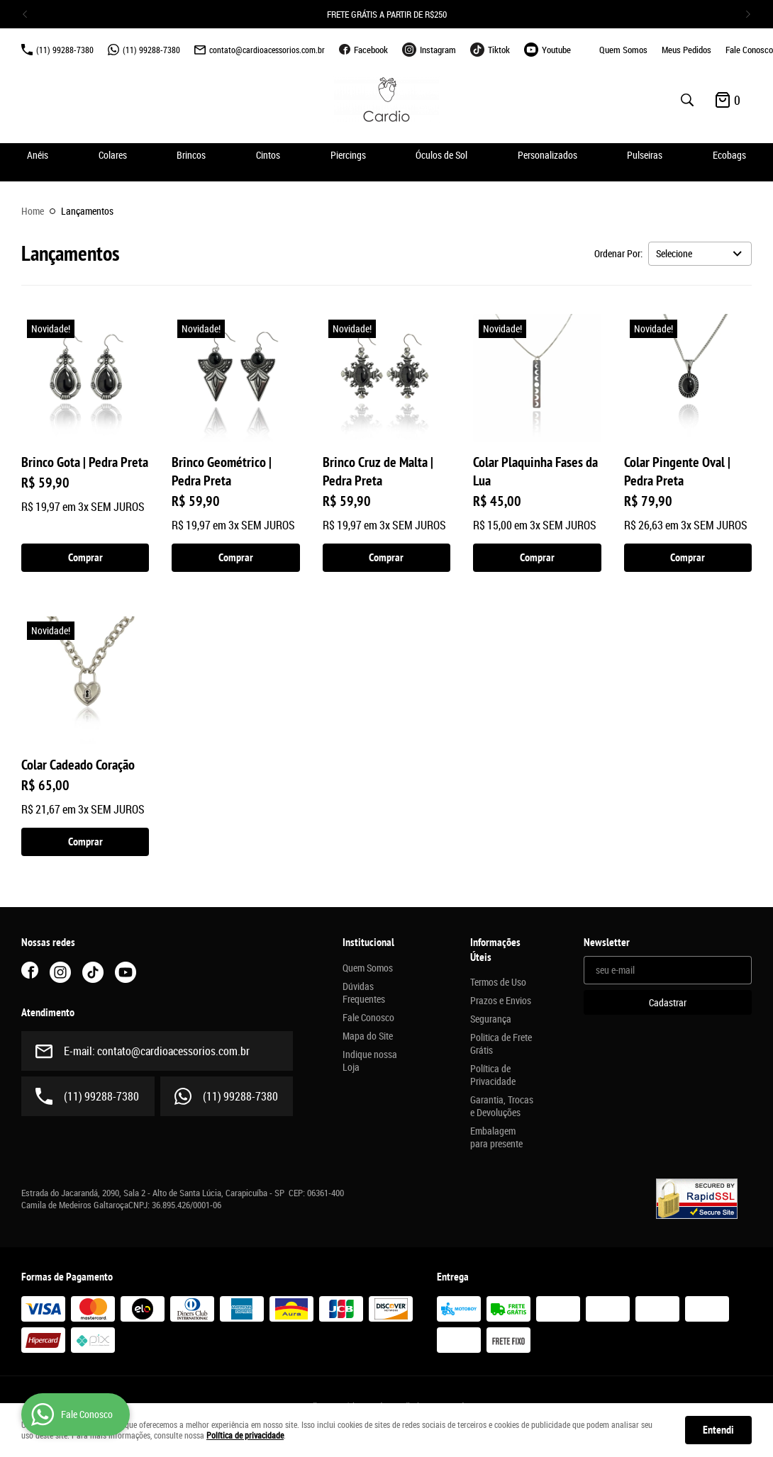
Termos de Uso (498, 982)
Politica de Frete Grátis (501, 1044)
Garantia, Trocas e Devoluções (501, 1106)
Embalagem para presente (496, 1137)
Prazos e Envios (500, 1000)
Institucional (368, 942)
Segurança (490, 1019)
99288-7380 (65, 49)
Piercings (348, 155)
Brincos (191, 155)
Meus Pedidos (686, 49)
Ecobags (729, 155)
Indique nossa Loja (370, 1061)
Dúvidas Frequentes (364, 993)
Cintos (268, 155)
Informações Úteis (495, 949)
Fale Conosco (749, 49)
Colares (113, 155)
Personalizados (547, 155)
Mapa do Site (368, 1036)
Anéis (37, 155)
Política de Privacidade (493, 1075)
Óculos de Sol (441, 155)
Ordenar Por (617, 253)
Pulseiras (644, 155)
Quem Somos (623, 49)
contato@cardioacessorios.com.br (267, 49)
